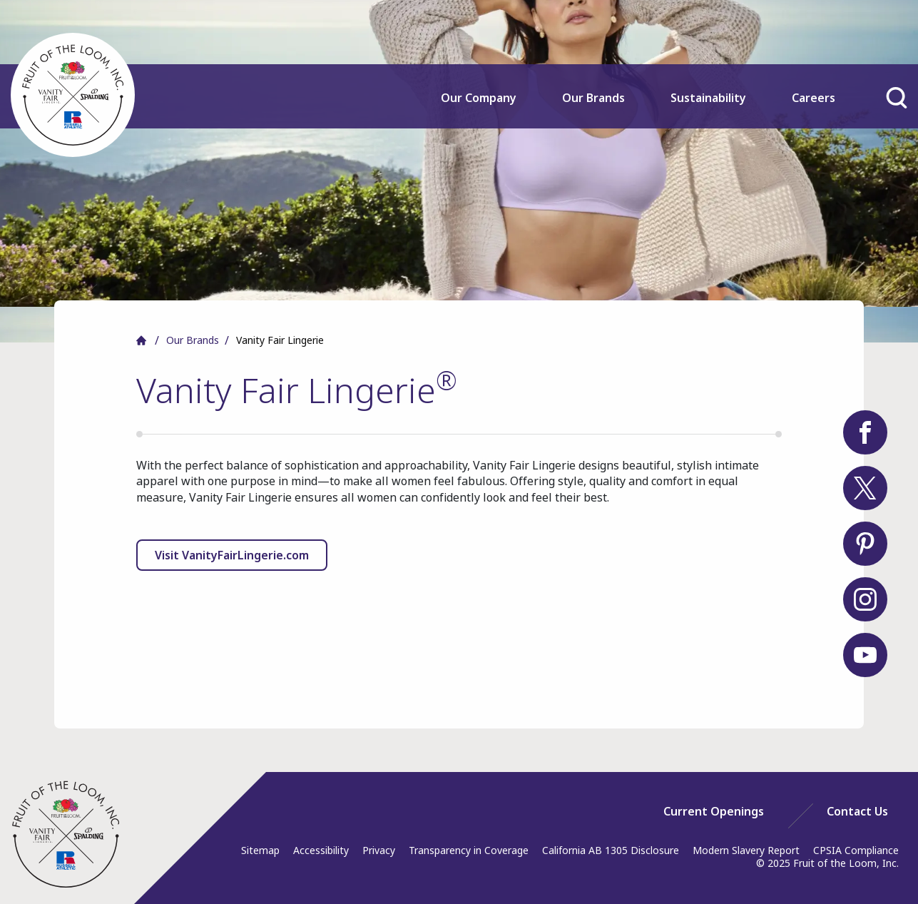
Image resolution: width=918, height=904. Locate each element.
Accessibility (321, 850)
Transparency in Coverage (469, 850)
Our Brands (593, 98)
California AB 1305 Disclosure (610, 850)
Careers (813, 98)
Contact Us (857, 811)
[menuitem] (479, 107)
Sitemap (260, 850)
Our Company (478, 98)
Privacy (378, 850)
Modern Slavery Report (746, 850)
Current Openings (713, 811)
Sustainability (708, 98)
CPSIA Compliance (856, 850)
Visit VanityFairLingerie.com (232, 555)
